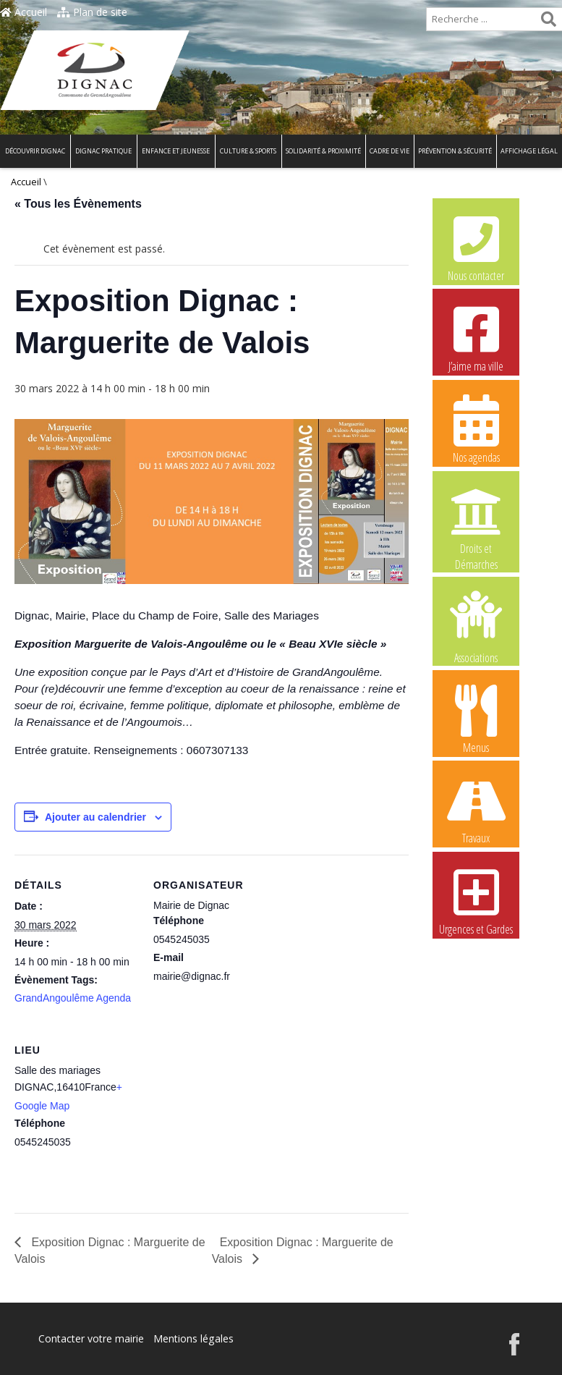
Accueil (23, 12)
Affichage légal (529, 151)
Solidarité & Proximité (323, 151)
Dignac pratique (103, 151)
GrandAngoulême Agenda (72, 998)
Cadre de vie (389, 151)
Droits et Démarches (476, 520)
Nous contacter (476, 247)
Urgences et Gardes (476, 900)
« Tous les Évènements (78, 204)
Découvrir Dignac (35, 151)
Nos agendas (476, 428)
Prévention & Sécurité (455, 151)
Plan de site (92, 12)
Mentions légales (193, 1338)
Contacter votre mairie (91, 1338)
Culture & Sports (248, 151)
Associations (476, 626)
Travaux (476, 809)
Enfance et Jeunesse (176, 151)
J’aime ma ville (476, 337)
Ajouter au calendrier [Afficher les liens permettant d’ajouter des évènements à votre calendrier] (95, 817)
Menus (476, 719)
